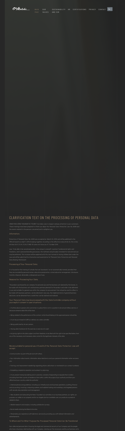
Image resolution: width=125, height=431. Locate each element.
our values (46, 10)
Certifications (79, 9)
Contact (102, 9)
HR (69, 9)
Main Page (37, 10)
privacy (92, 9)
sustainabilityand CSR (59, 10)
